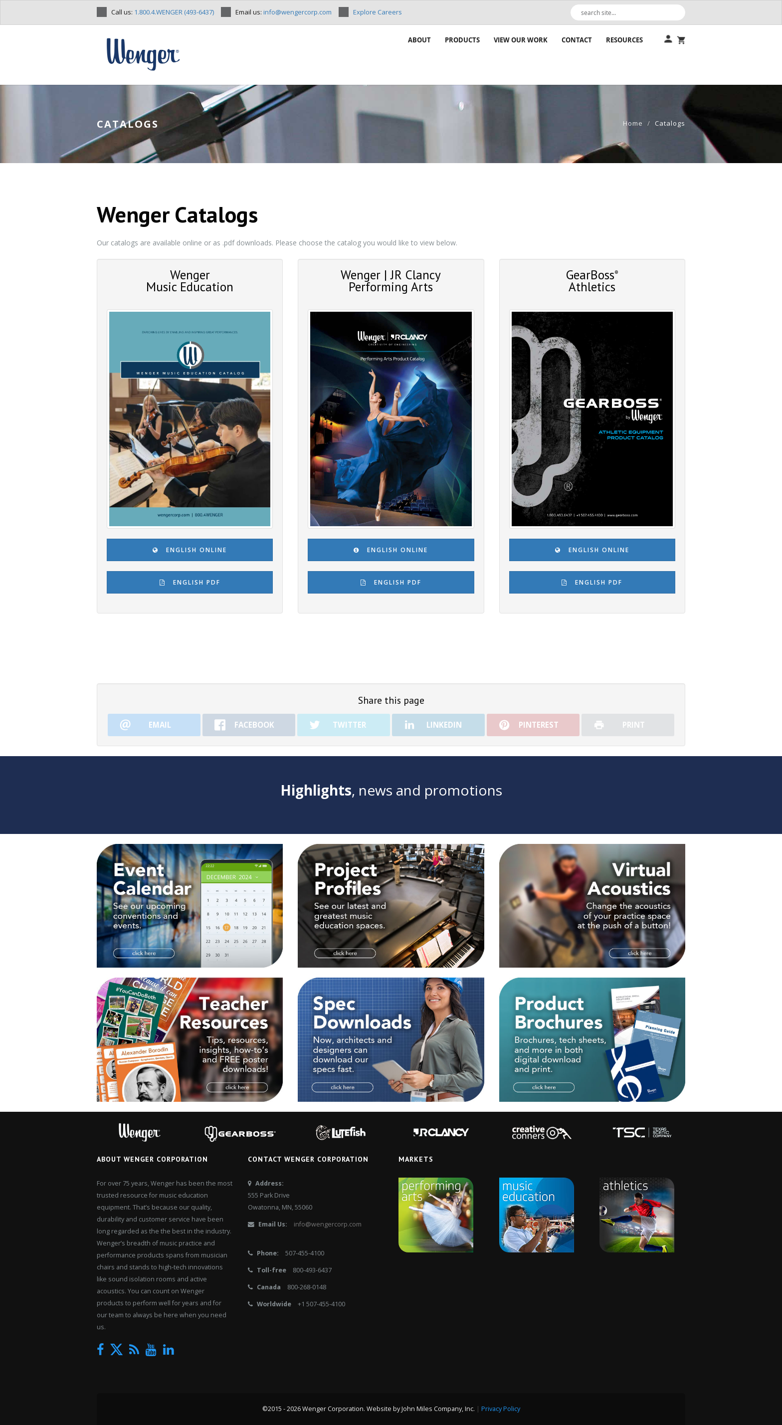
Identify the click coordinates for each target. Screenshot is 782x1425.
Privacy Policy (500, 1409)
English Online (190, 550)
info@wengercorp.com (328, 1224)
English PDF (190, 582)
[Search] (680, 12)
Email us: (283, 11)
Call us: (162, 11)
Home (633, 123)
